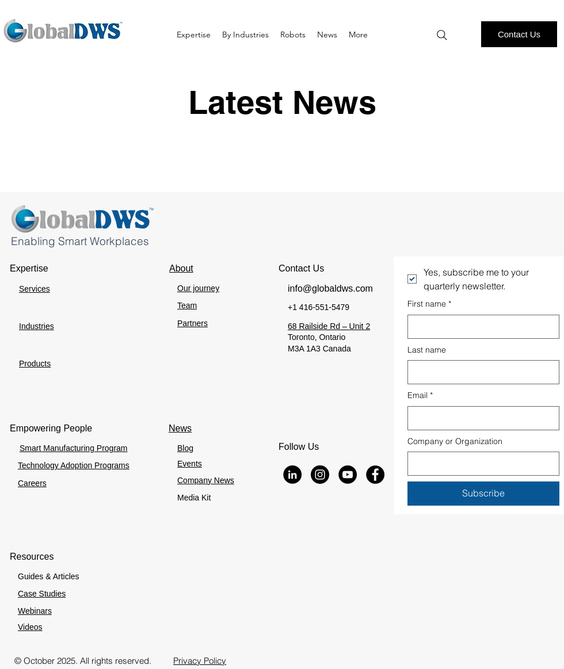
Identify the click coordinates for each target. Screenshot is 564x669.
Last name (426, 350)
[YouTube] (347, 474)
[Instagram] (320, 474)
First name (429, 304)
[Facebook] (375, 474)
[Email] (480, 418)
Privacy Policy (199, 660)
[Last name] (480, 372)
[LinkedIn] (292, 474)
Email (420, 396)
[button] (293, 34)
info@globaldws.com (330, 288)
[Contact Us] (519, 34)
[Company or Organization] (480, 463)
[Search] (442, 35)
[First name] (480, 326)
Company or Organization (454, 441)
